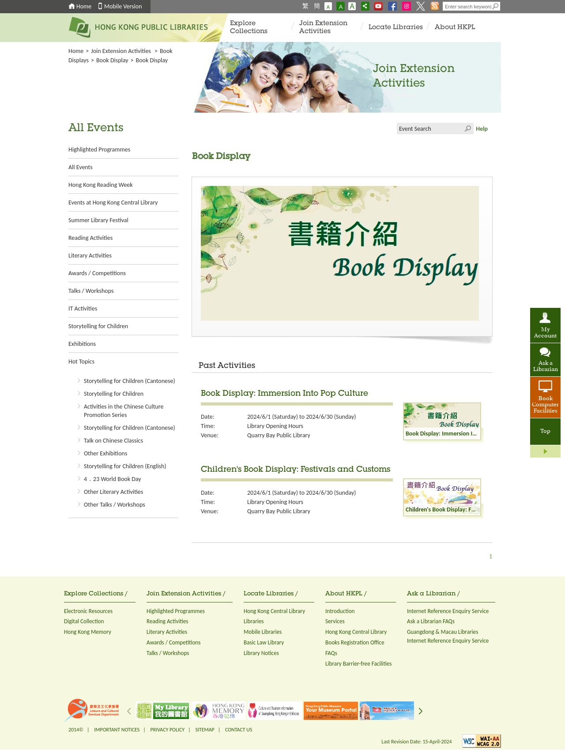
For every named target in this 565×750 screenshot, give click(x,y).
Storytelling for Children (98, 326)
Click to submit (468, 128)
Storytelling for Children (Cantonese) (129, 381)
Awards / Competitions (97, 273)
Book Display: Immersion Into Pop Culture (284, 394)
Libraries (254, 621)
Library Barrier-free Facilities (358, 663)
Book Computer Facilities (545, 405)
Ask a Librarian (545, 366)
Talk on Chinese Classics (113, 440)
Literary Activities (90, 255)
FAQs (331, 653)
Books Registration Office (354, 642)
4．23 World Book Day (112, 479)
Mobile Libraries (263, 632)
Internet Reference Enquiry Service (448, 611)
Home (83, 6)
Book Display (112, 60)
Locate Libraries (396, 27)
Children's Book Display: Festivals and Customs (295, 470)
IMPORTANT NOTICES (116, 730)
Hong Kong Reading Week (100, 185)
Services (335, 621)
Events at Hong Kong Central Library (113, 202)
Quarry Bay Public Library (278, 435)
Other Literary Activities (113, 492)
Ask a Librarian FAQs (431, 621)
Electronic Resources (88, 611)
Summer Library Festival (98, 220)
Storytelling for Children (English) (125, 466)
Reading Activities (90, 238)
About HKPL (455, 27)
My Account (545, 333)
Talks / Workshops (90, 291)
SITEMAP (204, 730)
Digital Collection (84, 621)
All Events (80, 167)
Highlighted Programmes (99, 149)
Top (545, 431)
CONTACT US (238, 730)
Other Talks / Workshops (114, 504)
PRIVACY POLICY (168, 730)
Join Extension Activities (323, 27)
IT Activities (82, 308)
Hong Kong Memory (87, 632)
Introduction (340, 611)
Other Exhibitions (105, 453)
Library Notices (261, 653)
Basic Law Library (264, 642)
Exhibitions (82, 344)
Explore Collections (248, 27)
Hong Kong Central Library (274, 611)
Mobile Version (123, 6)
